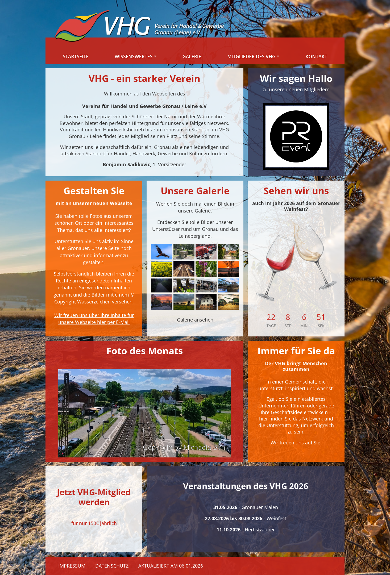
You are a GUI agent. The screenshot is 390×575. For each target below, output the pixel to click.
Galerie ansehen (195, 319)
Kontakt (316, 56)
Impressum (71, 565)
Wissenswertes (133, 56)
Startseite (76, 56)
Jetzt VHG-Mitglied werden (94, 496)
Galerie (191, 56)
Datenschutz (111, 565)
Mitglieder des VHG (251, 56)
